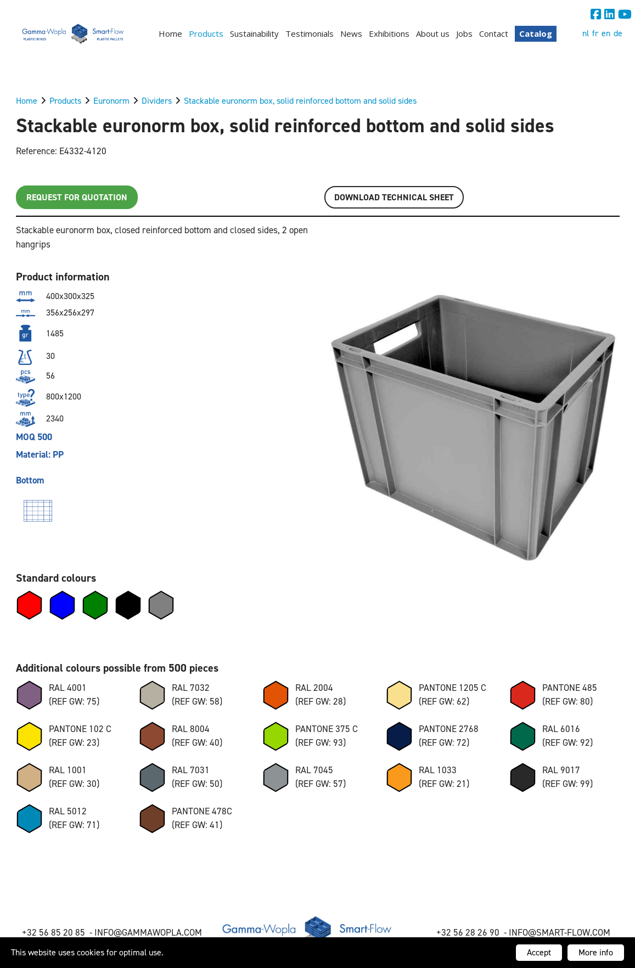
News (351, 33)
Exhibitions (389, 33)
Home (170, 33)
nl (585, 33)
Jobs (464, 33)
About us (432, 33)
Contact (493, 33)
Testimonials (309, 33)
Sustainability (254, 33)
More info (595, 952)
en (606, 33)
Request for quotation (76, 197)
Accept (539, 952)
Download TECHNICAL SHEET (394, 197)
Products (206, 33)
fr (595, 33)
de (618, 33)
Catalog (535, 33)
